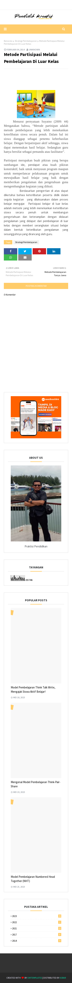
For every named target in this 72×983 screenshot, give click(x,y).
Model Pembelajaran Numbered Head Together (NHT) (33, 879)
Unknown (34, 49)
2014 (36, 940)
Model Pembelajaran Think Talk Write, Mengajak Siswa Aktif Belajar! (33, 690)
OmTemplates (34, 977)
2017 (36, 934)
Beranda (8, 40)
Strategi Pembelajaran (26, 40)
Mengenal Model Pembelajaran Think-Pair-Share (35, 784)
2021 (36, 928)
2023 (36, 916)
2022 (36, 922)
